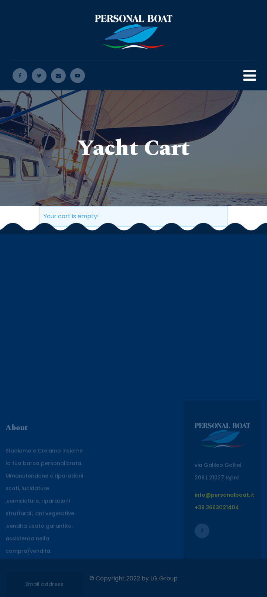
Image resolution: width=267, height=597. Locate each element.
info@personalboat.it (224, 530)
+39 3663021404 (217, 542)
